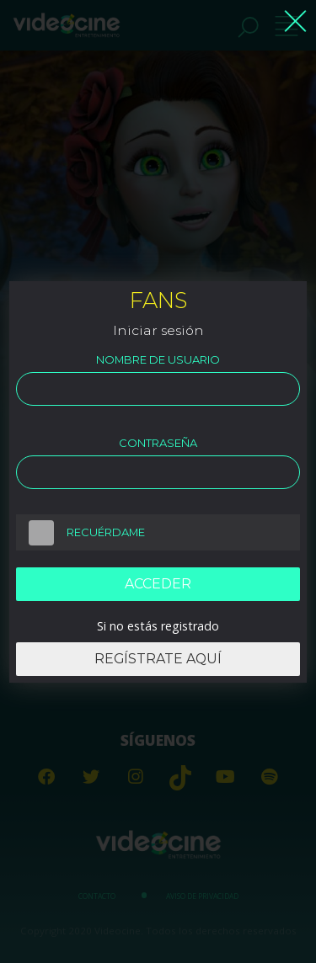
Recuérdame (80, 532)
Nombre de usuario (158, 359)
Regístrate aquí (158, 659)
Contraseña (158, 443)
